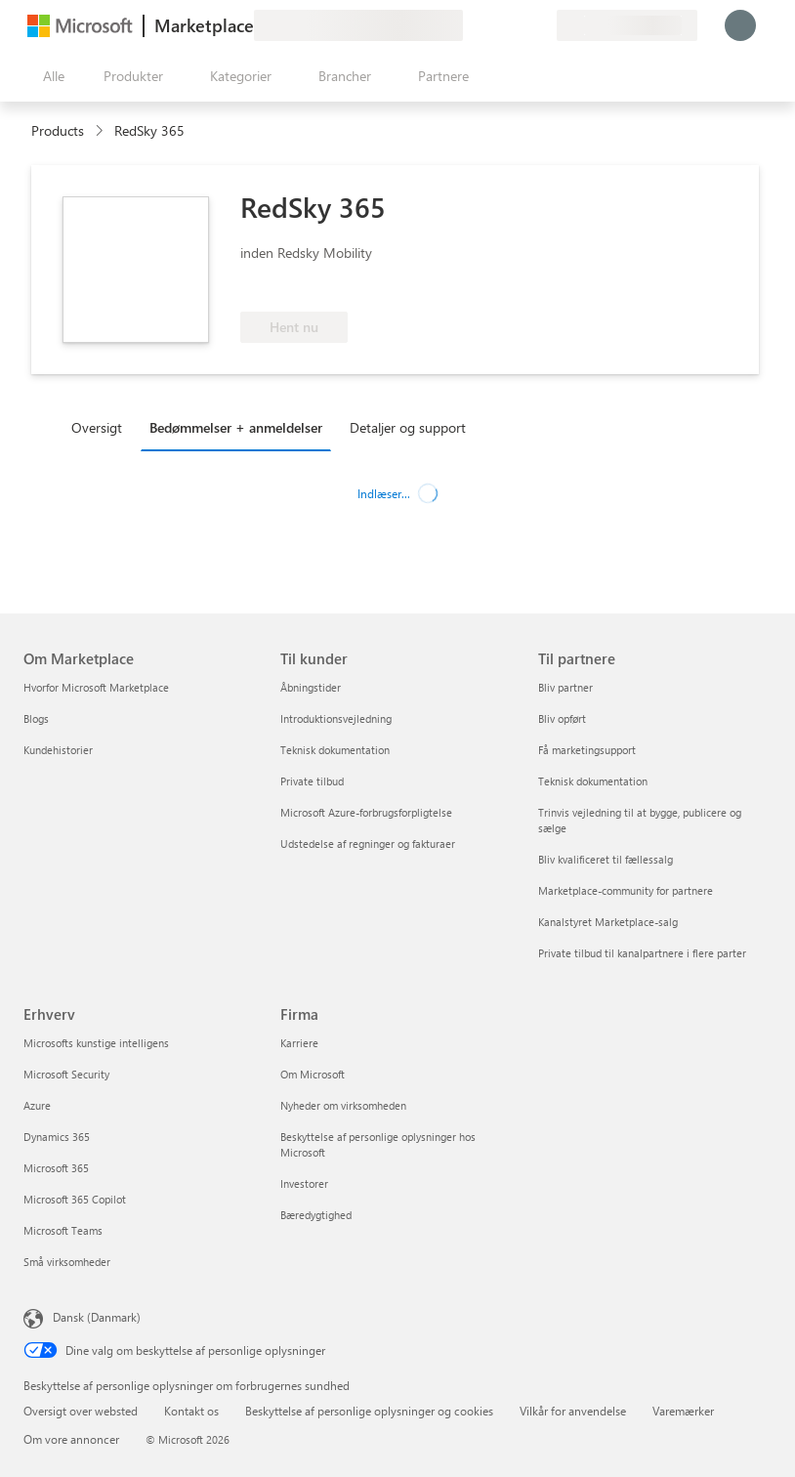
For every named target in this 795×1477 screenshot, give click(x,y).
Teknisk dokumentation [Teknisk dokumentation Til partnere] (593, 781)
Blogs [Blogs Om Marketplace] (36, 718)
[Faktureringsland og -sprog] (627, 25)
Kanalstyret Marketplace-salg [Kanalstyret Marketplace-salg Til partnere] (608, 921)
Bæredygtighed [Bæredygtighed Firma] (316, 1214)
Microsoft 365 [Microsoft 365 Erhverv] (56, 1167)
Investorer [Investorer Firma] (304, 1183)
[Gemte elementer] (517, 25)
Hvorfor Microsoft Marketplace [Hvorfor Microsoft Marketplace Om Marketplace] (96, 687)
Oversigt (96, 427)
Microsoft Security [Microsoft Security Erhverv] (66, 1074)
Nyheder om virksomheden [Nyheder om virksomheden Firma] (343, 1105)
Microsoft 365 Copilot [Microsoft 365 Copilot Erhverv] (74, 1199)
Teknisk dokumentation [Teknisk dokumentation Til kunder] (335, 749)
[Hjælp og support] (494, 25)
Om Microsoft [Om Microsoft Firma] (312, 1074)
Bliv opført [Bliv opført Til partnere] (562, 718)
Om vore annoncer (71, 1439)
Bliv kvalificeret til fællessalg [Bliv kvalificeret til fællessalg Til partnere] (605, 859)
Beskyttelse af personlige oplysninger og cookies (369, 1410)
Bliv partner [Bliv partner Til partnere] (565, 687)
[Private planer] (541, 25)
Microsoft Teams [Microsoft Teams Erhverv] (63, 1230)
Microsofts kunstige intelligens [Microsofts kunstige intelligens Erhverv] (96, 1042)
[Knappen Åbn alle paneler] (49, 76)
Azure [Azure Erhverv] (37, 1105)
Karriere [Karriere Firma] (299, 1042)
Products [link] (57, 130)
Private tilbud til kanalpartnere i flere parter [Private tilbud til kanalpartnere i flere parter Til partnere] (642, 953)
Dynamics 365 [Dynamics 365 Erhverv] (56, 1136)
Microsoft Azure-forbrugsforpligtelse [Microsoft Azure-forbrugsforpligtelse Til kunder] (366, 812)
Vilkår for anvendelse (573, 1410)
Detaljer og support (408, 427)
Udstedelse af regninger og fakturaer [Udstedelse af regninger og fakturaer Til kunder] (367, 843)
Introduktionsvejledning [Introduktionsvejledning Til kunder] (336, 718)
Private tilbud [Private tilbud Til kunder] (312, 781)
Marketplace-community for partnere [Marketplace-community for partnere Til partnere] (625, 890)
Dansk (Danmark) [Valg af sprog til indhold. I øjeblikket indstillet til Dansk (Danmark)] (97, 1317)
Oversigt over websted (80, 1410)
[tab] (102, 426)
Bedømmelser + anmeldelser (235, 427)
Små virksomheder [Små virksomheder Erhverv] (66, 1261)
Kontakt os (191, 1410)
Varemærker (683, 1410)
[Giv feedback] (471, 25)
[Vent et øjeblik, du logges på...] (740, 25)
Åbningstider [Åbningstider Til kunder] (310, 687)
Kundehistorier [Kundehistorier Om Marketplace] (58, 749)
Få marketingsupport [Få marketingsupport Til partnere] (587, 749)
